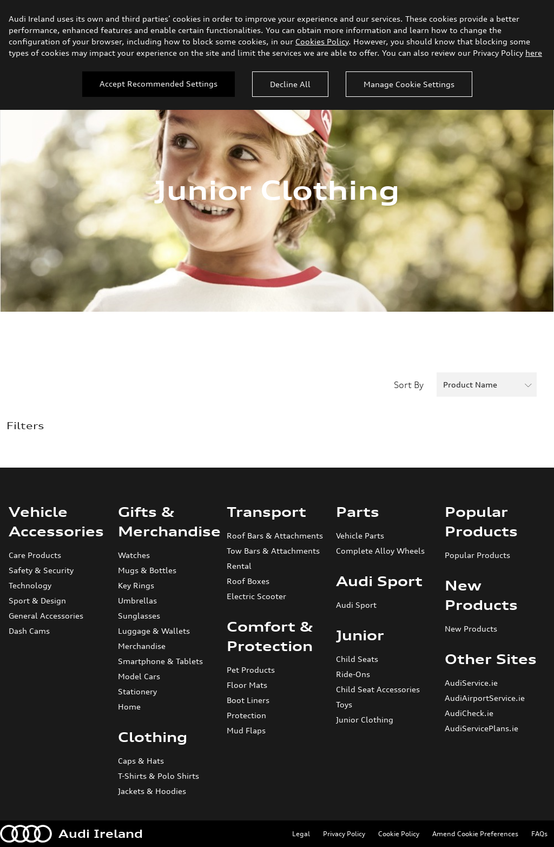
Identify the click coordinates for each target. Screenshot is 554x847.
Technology (30, 585)
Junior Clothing (364, 719)
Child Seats (357, 659)
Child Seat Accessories (378, 689)
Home (129, 706)
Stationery (137, 691)
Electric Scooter (256, 596)
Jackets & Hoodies (152, 791)
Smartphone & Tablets (160, 661)
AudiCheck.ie (469, 713)
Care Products (35, 555)
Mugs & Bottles (147, 570)
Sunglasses (139, 615)
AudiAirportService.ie (485, 697)
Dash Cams (29, 630)
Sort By (409, 384)
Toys (344, 704)
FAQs (539, 834)
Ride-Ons (353, 674)
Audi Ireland (71, 834)
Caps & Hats (141, 760)
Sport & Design (37, 600)
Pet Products (251, 669)
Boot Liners (248, 700)
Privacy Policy (344, 834)
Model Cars (139, 676)
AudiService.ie (471, 682)
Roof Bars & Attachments (275, 535)
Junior (360, 635)
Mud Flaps (246, 730)
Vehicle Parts (360, 535)
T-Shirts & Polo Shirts (158, 775)
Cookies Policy (321, 41)
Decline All (290, 84)
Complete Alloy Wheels (380, 550)
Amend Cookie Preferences (475, 834)
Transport (266, 512)
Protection (246, 715)
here (533, 52)
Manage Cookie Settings (409, 84)
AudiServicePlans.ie (481, 728)
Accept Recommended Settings (158, 83)
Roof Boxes (248, 581)
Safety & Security (41, 570)
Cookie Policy (398, 834)
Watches (134, 555)
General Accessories (46, 615)
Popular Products (477, 555)
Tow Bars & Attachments (273, 550)
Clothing (152, 737)
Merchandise (142, 646)
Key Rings (136, 585)
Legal (301, 834)
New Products (471, 628)
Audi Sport (379, 581)
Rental (239, 565)
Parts (357, 512)
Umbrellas (137, 600)
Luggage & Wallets (154, 630)
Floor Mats (247, 685)
